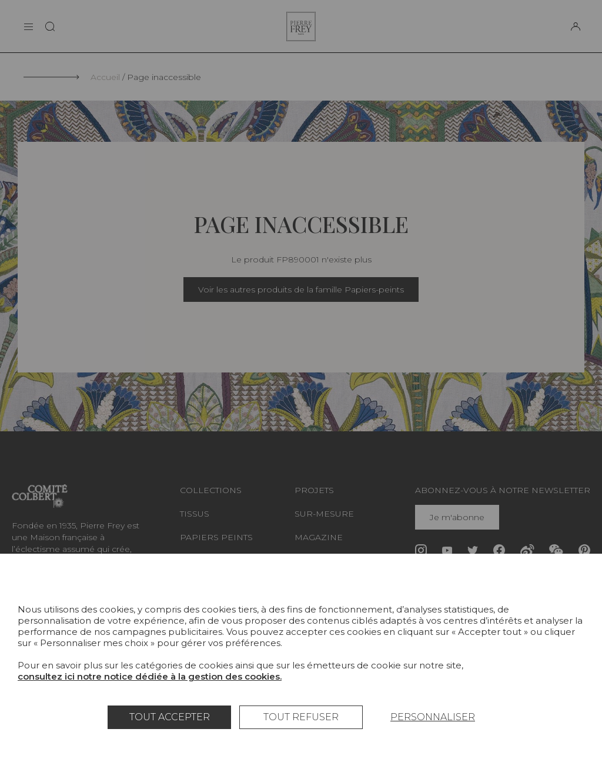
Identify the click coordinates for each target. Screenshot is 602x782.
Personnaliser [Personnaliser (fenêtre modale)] (432, 717)
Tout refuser (301, 717)
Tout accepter (169, 717)
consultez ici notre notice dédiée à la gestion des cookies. (150, 676)
